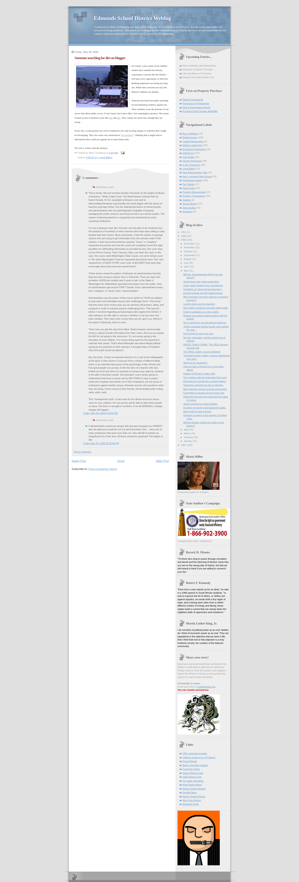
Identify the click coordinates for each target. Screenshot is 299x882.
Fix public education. (193, 781)
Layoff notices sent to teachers (199, 304)
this (110, 118)
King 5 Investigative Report (196, 107)
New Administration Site (195, 172)
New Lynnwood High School (197, 176)
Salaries (187, 200)
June (187, 266)
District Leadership (192, 145)
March (187, 433)
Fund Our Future (191, 769)
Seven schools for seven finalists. (200, 404)
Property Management (194, 192)
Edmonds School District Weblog (132, 18)
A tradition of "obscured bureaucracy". (203, 289)
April (186, 429)
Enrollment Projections (194, 149)
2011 (184, 232)
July (186, 263)
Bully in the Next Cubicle (195, 765)
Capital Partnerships (193, 141)
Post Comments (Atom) (103, 469)
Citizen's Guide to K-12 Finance (199, 757)
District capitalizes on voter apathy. (201, 312)
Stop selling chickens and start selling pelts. (205, 308)
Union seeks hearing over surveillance (203, 285)
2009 (184, 236)
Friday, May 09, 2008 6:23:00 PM (100, 413)
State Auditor (189, 207)
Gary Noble (188, 157)
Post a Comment (82, 451)
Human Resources (192, 161)
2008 (184, 240)
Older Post (162, 461)
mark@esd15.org (207, 686)
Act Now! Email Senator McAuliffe (200, 111)
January (188, 441)
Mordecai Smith (191, 804)
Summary (188, 211)
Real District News (192, 784)
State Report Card (192, 777)
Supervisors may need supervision (201, 281)
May (186, 270)
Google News (190, 792)
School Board (190, 203)
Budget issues (190, 137)
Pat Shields (188, 184)
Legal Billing (105, 157)
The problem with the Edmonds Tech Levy (205, 377)
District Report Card (193, 773)
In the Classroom (191, 165)
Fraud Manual (190, 761)
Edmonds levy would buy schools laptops (204, 381)
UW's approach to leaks (195, 753)
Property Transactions (194, 196)
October (188, 251)
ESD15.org (92, 157)
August (188, 259)
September (190, 255)
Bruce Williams (190, 133)
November (189, 247)
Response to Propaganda (196, 103)
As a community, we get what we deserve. (205, 322)
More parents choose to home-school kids (205, 389)
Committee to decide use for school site (203, 393)
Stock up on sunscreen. (195, 362)
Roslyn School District (194, 796)
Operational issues (192, 180)
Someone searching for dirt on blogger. (203, 385)
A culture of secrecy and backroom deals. (204, 407)
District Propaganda (193, 99)
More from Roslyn (192, 800)
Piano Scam (189, 188)
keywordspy (127, 135)
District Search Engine (194, 788)
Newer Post (79, 461)
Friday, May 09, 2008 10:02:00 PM (101, 443)
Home (121, 461)
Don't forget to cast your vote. (198, 333)
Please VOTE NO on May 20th (199, 373)
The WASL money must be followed (201, 351)
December (189, 243)
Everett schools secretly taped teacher (203, 293)
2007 (184, 445)
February (189, 437)
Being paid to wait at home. (197, 411)
